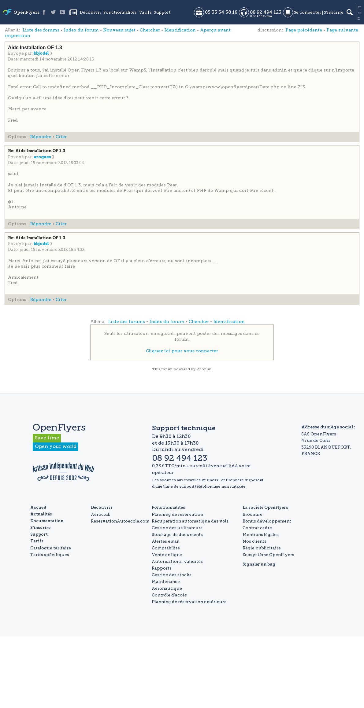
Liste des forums (40, 30)
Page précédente (303, 30)
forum (167, 369)
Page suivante (342, 30)
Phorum (203, 369)
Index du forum (81, 30)
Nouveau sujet (119, 30)
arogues (43, 157)
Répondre (40, 136)
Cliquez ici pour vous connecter (182, 351)
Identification (180, 30)
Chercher (150, 30)
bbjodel (42, 54)
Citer (61, 136)
